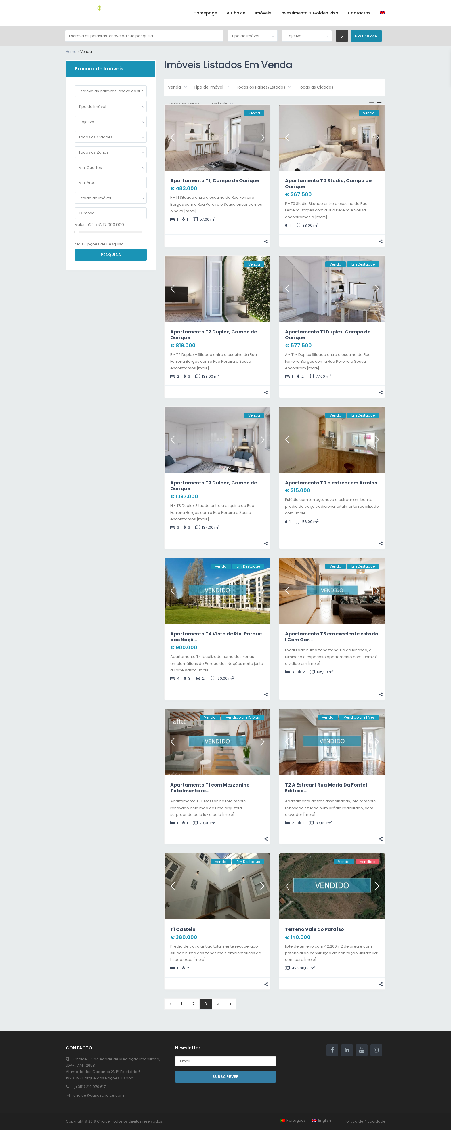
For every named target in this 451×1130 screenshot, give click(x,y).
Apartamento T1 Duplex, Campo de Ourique (327, 335)
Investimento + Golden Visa (309, 13)
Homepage (205, 13)
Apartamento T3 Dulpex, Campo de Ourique (213, 486)
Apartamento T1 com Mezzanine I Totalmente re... (211, 788)
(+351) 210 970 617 (89, 1086)
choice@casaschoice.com (98, 1095)
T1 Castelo (183, 929)
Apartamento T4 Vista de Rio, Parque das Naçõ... (216, 637)
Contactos (359, 13)
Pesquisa (111, 254)
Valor (80, 224)
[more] (190, 211)
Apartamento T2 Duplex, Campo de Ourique (213, 335)
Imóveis (263, 13)
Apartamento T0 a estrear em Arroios (331, 483)
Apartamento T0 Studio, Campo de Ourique (328, 183)
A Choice (236, 13)
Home (71, 51)
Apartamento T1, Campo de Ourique (214, 180)
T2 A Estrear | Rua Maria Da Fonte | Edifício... (326, 788)
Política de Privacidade (365, 1121)
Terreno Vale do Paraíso (314, 929)
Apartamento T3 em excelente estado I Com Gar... (331, 637)
